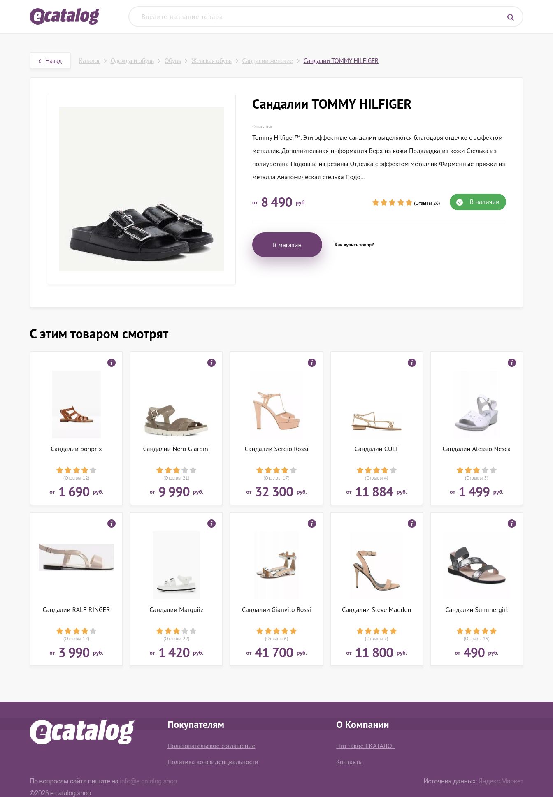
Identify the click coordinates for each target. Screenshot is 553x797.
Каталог (89, 60)
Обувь (173, 60)
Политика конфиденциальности (212, 762)
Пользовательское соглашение (211, 745)
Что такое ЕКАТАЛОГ (365, 745)
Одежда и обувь (132, 60)
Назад (50, 60)
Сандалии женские (267, 60)
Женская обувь (211, 60)
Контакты (349, 762)
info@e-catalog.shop (148, 781)
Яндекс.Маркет (501, 781)
